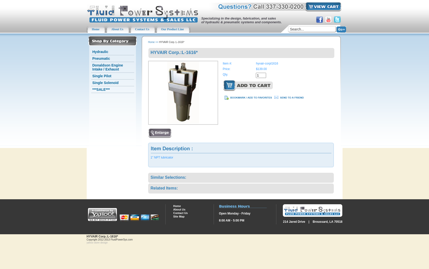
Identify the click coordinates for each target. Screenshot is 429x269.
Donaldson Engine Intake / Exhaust (107, 67)
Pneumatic (101, 58)
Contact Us (180, 213)
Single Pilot (101, 76)
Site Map (178, 216)
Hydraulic (100, 52)
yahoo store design (97, 242)
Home (151, 42)
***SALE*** (101, 90)
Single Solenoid (105, 83)
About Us (179, 209)
